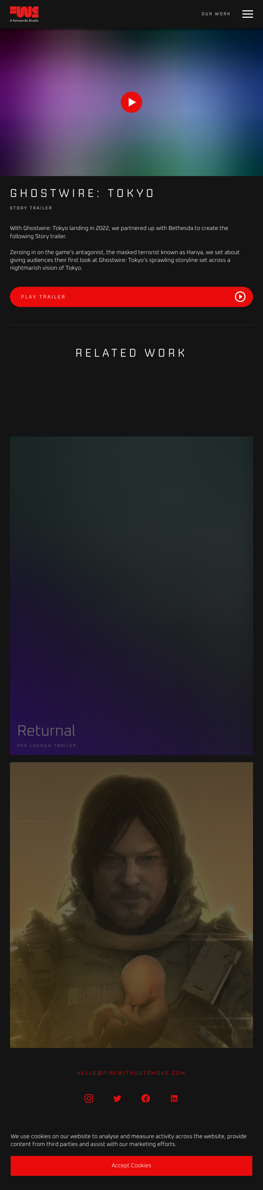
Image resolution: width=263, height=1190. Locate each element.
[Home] (24, 14)
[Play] (131, 102)
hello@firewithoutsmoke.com (131, 1073)
